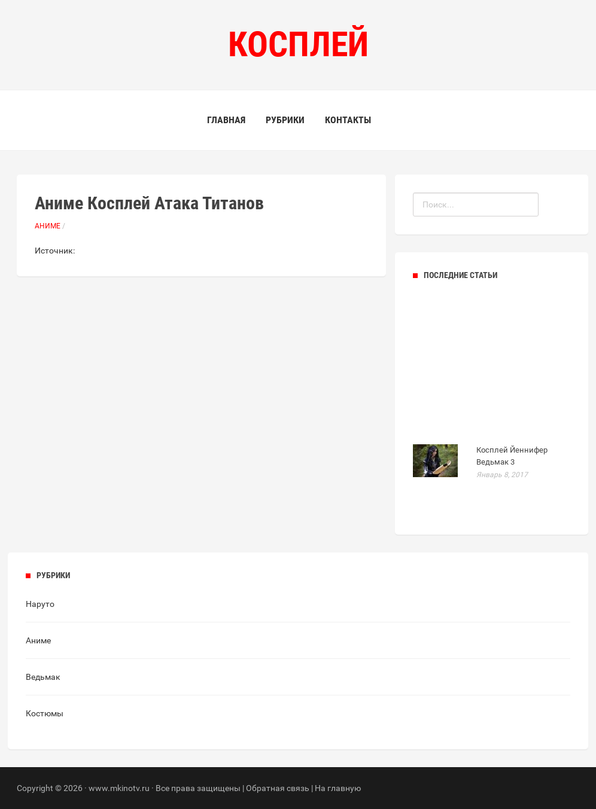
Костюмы (44, 713)
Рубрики (285, 120)
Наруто (40, 604)
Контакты (348, 120)
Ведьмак (43, 677)
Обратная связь (277, 788)
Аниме (47, 226)
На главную (338, 788)
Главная (226, 120)
